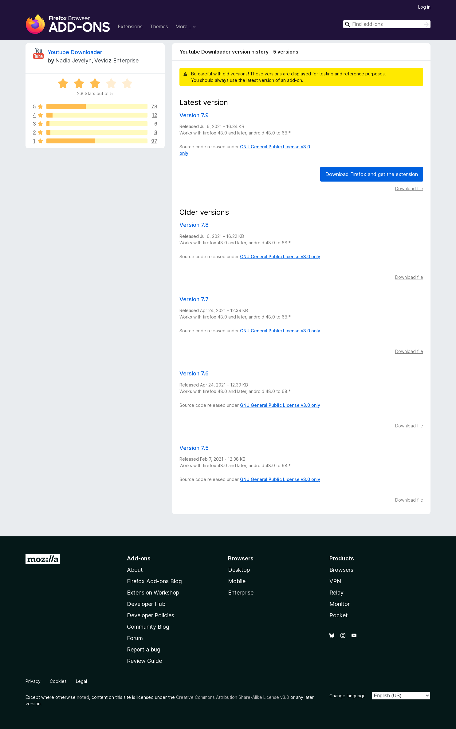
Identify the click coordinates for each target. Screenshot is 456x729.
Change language (347, 695)
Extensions (130, 26)
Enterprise (241, 592)
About (135, 570)
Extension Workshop (153, 592)
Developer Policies (150, 615)
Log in (424, 7)
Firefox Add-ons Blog (154, 581)
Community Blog (148, 626)
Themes (159, 26)
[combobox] (386, 24)
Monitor (339, 604)
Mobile (237, 581)
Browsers (341, 570)
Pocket (338, 615)
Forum (135, 638)
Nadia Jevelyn (73, 60)
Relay (336, 592)
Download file (409, 188)
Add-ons (139, 558)
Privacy (33, 681)
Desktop (239, 570)
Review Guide (144, 661)
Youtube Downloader (75, 52)
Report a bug (143, 649)
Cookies (58, 681)
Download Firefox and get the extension (371, 174)
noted (83, 697)
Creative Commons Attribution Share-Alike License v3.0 (232, 697)
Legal (81, 681)
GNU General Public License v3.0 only (280, 256)
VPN (335, 581)
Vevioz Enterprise (116, 60)
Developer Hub (146, 604)
